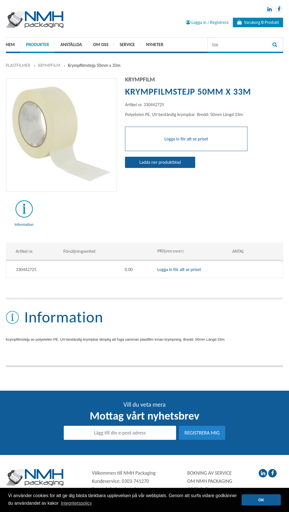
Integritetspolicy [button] (76, 503)
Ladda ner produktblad (160, 162)
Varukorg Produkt (258, 22)
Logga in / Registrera (207, 22)
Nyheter (154, 44)
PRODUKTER (37, 44)
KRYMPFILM (49, 65)
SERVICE (127, 44)
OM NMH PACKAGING (209, 481)
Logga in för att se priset (179, 269)
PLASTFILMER (18, 65)
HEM (10, 44)
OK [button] (261, 500)
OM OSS (100, 44)
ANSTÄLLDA (71, 44)
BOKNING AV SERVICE (209, 473)
